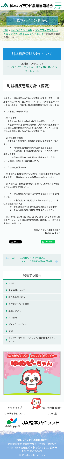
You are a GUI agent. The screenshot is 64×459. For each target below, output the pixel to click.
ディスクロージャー (18, 324)
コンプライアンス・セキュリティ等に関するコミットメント (30, 31)
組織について (15, 310)
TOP (5, 30)
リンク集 (52, 413)
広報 (11, 331)
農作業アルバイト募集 (19, 303)
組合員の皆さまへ (17, 297)
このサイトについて (15, 413)
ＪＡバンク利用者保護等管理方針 (36, 261)
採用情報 (13, 317)
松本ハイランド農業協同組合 (27, 5)
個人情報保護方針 (52, 407)
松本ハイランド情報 (21, 30)
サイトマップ (15, 407)
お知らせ (13, 283)
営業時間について (17, 290)
